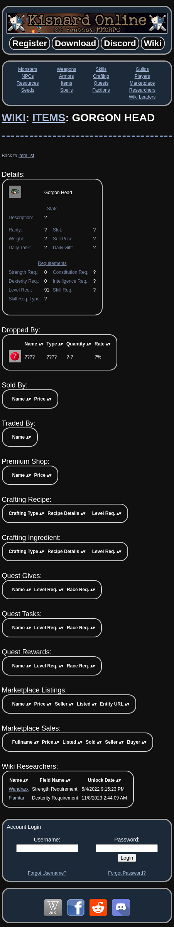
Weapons (66, 69)
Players (142, 76)
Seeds (27, 90)
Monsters (27, 69)
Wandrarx (19, 789)
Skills (101, 69)
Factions (101, 90)
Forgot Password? (126, 873)
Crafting (101, 76)
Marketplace (142, 83)
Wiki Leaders (142, 97)
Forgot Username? (47, 873)
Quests (101, 83)
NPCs (28, 76)
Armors (66, 76)
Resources (28, 83)
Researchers (142, 90)
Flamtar (17, 798)
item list (26, 155)
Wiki (14, 118)
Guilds (142, 69)
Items (66, 83)
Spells (66, 90)
